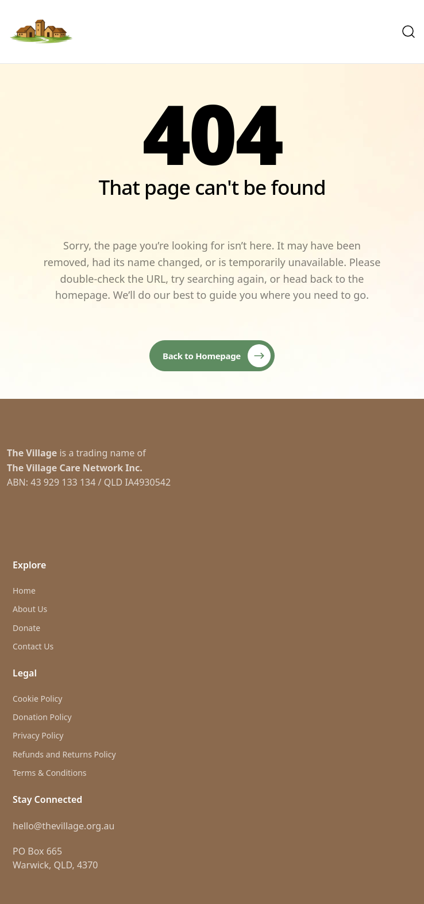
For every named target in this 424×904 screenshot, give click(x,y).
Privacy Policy (38, 735)
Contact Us (33, 646)
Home (24, 590)
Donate (26, 627)
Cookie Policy (37, 698)
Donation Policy (42, 716)
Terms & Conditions (50, 772)
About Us (30, 608)
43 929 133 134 (62, 482)
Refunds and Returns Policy (64, 754)
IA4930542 (148, 482)
